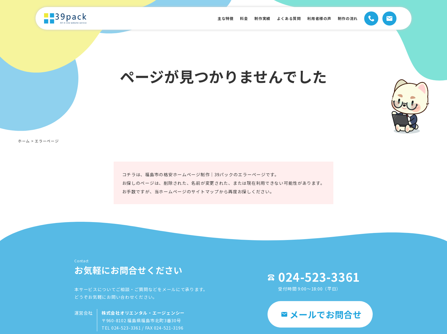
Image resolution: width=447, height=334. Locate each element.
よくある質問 (279, 18)
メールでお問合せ (321, 318)
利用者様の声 (313, 18)
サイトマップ (205, 196)
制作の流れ (345, 18)
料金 (228, 18)
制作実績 (249, 18)
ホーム (24, 141)
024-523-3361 (316, 280)
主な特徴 (208, 18)
